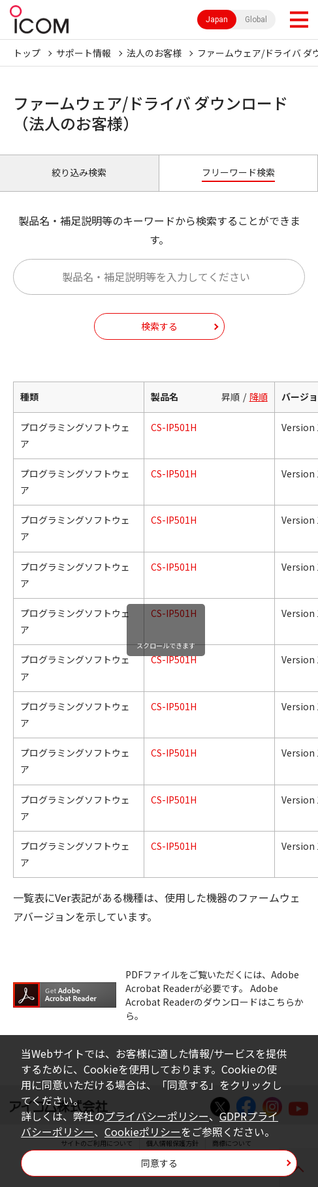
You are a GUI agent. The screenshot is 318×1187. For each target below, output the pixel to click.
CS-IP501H (174, 427)
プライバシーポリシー (156, 1116)
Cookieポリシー (142, 1131)
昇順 (230, 396)
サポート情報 (83, 52)
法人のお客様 (154, 52)
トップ (26, 52)
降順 (258, 396)
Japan (217, 19)
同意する (159, 1162)
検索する (159, 326)
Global (256, 19)
